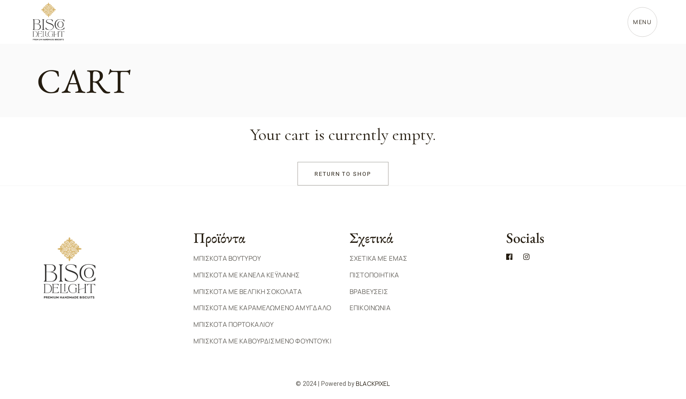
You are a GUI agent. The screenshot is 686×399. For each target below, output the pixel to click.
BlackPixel (373, 383)
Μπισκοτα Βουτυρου (227, 258)
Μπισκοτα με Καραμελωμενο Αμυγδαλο (262, 307)
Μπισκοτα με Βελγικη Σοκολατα (247, 291)
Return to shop (343, 174)
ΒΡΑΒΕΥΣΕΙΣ (369, 291)
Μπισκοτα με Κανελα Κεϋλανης (246, 275)
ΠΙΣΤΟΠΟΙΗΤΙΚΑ (374, 275)
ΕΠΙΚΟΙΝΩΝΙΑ (370, 307)
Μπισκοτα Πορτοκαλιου (233, 324)
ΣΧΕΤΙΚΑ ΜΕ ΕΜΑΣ (378, 258)
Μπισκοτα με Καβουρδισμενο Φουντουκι (262, 341)
